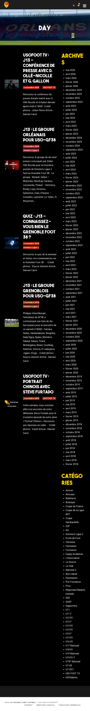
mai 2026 (70, 70)
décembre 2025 (74, 90)
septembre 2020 (74, 340)
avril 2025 (71, 121)
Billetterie (71, 498)
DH (67, 530)
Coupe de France (74, 506)
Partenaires (71, 578)
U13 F (69, 621)
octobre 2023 (73, 193)
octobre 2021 (73, 289)
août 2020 (71, 344)
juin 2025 (70, 113)
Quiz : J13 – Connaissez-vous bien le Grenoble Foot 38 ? (39, 226)
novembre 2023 (74, 189)
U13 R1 (69, 625)
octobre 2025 (73, 98)
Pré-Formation (73, 581)
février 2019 (72, 416)
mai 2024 (70, 165)
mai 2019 (70, 404)
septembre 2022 (74, 245)
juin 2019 (70, 400)
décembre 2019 (74, 376)
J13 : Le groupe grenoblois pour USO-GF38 (39, 290)
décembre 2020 (74, 328)
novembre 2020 (74, 332)
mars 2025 (71, 125)
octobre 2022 (73, 241)
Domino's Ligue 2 (31, 150)
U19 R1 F (70, 657)
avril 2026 (71, 74)
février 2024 (72, 177)
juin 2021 (70, 305)
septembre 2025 (74, 102)
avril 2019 (71, 408)
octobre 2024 (73, 145)
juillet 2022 (71, 253)
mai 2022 (70, 261)
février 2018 (72, 464)
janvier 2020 (72, 372)
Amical (69, 490)
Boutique (70, 502)
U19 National (72, 653)
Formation (71, 550)
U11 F (69, 613)
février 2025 (72, 129)
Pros (68, 585)
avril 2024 (71, 169)
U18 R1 (69, 649)
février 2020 (72, 368)
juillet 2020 (71, 348)
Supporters (71, 605)
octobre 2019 (73, 384)
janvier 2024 (72, 181)
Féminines (71, 546)
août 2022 (71, 249)
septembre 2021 (74, 293)
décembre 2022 (74, 233)
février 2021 (72, 320)
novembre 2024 (74, 141)
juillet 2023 (71, 205)
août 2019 (71, 392)
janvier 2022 (72, 277)
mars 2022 (71, 269)
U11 (68, 609)
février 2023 (72, 225)
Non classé (71, 574)
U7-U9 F (70, 669)
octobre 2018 (73, 432)
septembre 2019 (74, 388)
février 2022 (72, 273)
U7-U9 (69, 665)
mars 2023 (71, 221)
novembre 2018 (74, 428)
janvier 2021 (72, 324)
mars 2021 (71, 316)
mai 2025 (70, 117)
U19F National (73, 661)
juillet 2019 (71, 396)
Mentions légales (45, 705)
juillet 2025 (71, 110)
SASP (68, 601)
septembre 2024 (74, 149)
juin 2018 (70, 448)
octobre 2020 (73, 336)
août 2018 (71, 440)
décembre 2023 (74, 185)
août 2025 (71, 106)
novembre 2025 (74, 94)
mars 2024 (71, 173)
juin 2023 (70, 209)
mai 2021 (70, 309)
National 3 (71, 570)
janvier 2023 (72, 229)
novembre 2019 (74, 380)
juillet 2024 (71, 157)
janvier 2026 (72, 86)
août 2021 (71, 297)
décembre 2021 (74, 281)
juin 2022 (70, 257)
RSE (68, 597)
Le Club (69, 566)
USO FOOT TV (49, 87)
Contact (28, 705)
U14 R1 (69, 629)
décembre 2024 (74, 137)
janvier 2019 (72, 420)
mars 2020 (71, 364)
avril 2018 (71, 456)
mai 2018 (70, 452)
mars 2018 (71, 460)
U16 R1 (69, 641)
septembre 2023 (74, 197)
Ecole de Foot (73, 538)
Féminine (70, 542)
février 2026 (72, 82)
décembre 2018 (74, 424)
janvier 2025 (72, 133)
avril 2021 (71, 312)
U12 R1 (69, 617)
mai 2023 (70, 213)
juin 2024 (70, 161)
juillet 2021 (71, 301)
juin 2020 (70, 352)
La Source (71, 562)
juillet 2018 (71, 444)
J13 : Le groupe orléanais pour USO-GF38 (39, 134)
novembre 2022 (74, 237)
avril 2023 (71, 217)
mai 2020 (70, 356)
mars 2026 (71, 78)
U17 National (72, 645)
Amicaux (70, 494)
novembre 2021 (74, 285)
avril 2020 (71, 360)
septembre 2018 (74, 436)
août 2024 (71, 153)
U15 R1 (69, 637)
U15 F (69, 633)
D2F (68, 526)
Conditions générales (70, 705)
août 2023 (71, 201)
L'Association (73, 558)
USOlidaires (71, 677)
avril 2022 (71, 265)
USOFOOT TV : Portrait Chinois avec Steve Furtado (38, 383)
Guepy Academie (74, 554)
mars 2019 (71, 412)
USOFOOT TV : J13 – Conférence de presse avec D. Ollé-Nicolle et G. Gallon (39, 68)
